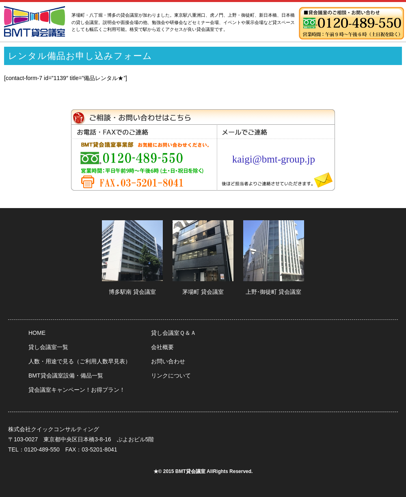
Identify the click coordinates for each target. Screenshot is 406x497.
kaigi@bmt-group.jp (273, 159)
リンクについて (171, 375)
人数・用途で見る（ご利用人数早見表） (79, 361)
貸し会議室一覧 (48, 347)
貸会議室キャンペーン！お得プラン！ (76, 389)
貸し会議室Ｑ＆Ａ (173, 333)
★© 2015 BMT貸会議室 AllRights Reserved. (203, 471)
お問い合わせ (168, 361)
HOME (36, 333)
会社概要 (162, 347)
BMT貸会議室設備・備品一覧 (65, 375)
